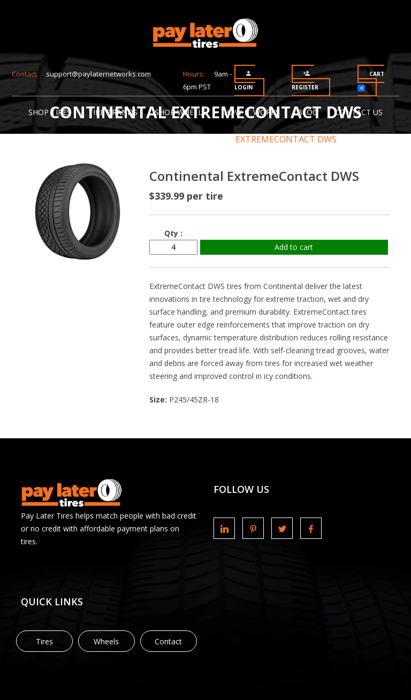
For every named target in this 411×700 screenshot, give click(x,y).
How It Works (252, 112)
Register (305, 80)
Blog (307, 112)
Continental (183, 139)
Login (243, 80)
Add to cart (294, 247)
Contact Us (359, 112)
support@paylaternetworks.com (98, 74)
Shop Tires (49, 112)
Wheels (106, 641)
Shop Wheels (181, 112)
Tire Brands (113, 112)
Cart (370, 81)
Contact (168, 641)
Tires (44, 641)
